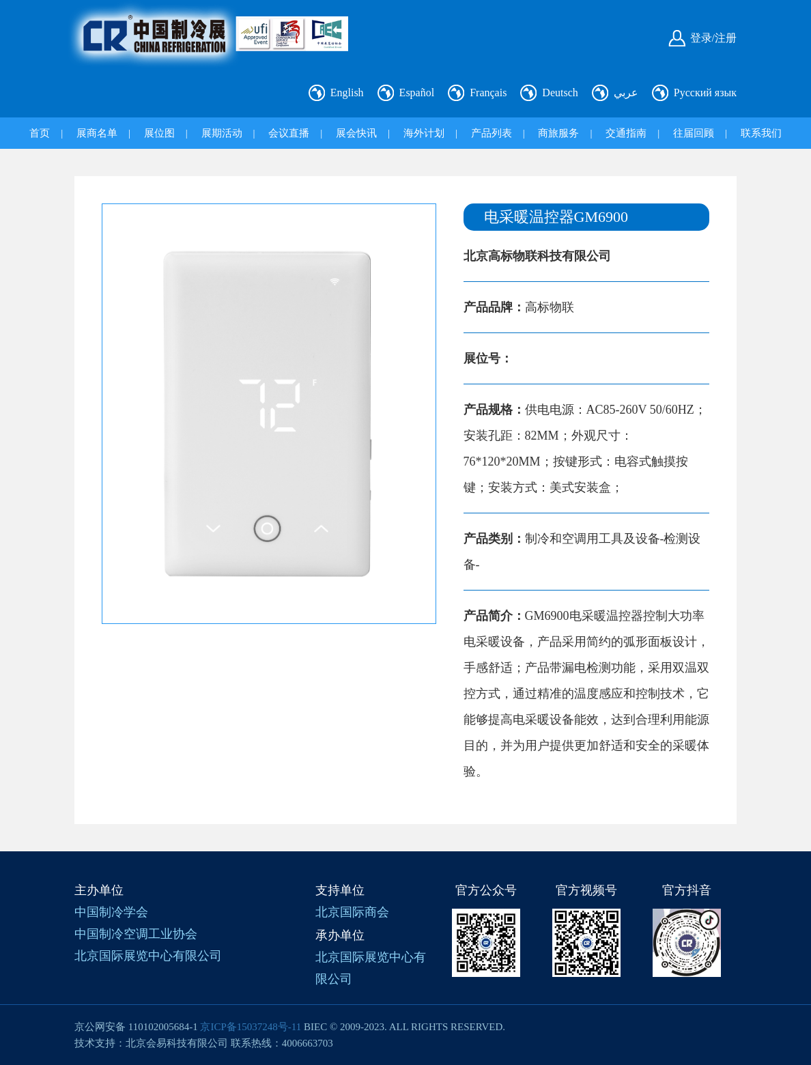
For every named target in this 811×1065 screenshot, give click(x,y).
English (347, 92)
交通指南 (626, 133)
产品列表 (491, 133)
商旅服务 (558, 133)
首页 (39, 133)
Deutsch (560, 92)
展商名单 (96, 133)
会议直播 (288, 133)
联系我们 (761, 133)
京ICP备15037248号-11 (250, 1026)
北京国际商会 (352, 912)
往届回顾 (693, 133)
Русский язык (705, 92)
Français (488, 92)
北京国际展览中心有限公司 (148, 956)
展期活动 (221, 133)
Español (417, 92)
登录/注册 (713, 38)
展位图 (159, 133)
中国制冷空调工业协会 (135, 934)
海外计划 (423, 133)
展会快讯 (356, 133)
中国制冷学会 (111, 912)
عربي (626, 92)
